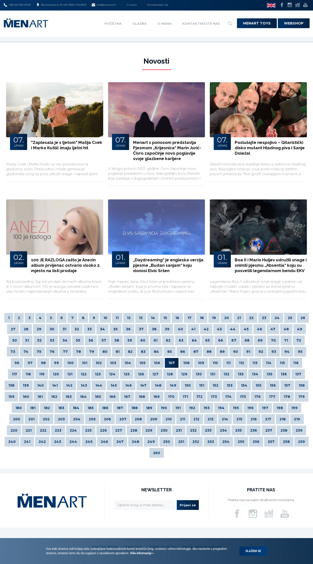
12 (129, 318)
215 (239, 419)
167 (127, 396)
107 (171, 363)
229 (148, 430)
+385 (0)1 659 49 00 (17, 5)
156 (273, 385)
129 (184, 374)
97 (30, 363)
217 (268, 419)
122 (84, 374)
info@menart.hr (104, 5)
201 (31, 419)
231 (179, 430)
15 (165, 318)
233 (208, 430)
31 (64, 329)
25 (290, 318)
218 (282, 419)
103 (113, 363)
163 (69, 396)
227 (118, 430)
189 (149, 408)
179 (301, 396)
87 (195, 351)
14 (153, 318)
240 (12, 441)
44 (232, 329)
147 (143, 385)
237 (268, 430)
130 (199, 374)
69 (260, 340)
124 (112, 374)
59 (129, 340)
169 (156, 396)
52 (39, 340)
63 (181, 340)
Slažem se (253, 551)
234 (223, 430)
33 (89, 329)
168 (142, 396)
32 (77, 329)
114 (268, 363)
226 (103, 430)
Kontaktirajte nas (157, 4)
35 (115, 329)
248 (135, 441)
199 (294, 408)
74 (25, 351)
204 (76, 419)
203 (61, 419)
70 (273, 340)
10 (105, 318)
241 (27, 441)
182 (47, 408)
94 (287, 351)
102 (99, 363)
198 (280, 408)
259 (301, 441)
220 (14, 430)
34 (102, 329)
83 (143, 351)
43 (219, 329)
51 (27, 340)
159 (11, 396)
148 (158, 385)
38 (154, 329)
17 (189, 318)
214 (225, 419)
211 (182, 419)
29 (39, 329)
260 (156, 453)
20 (226, 318)
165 (98, 396)
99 (56, 363)
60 (142, 340)
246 (104, 441)
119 (42, 374)
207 (122, 419)
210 (169, 419)
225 (88, 430)
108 (186, 363)
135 (269, 374)
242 (42, 441)
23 (264, 318)
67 (233, 340)
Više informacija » (141, 553)
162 (54, 396)
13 (141, 318)
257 (271, 441)
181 (32, 408)
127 (155, 374)
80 (104, 351)
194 (221, 408)
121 (69, 374)
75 (39, 351)
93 (273, 351)
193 (206, 408)
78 (78, 351)
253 (210, 441)
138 (11, 385)
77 (65, 351)
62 (168, 340)
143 (84, 385)
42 (206, 329)
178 (287, 396)
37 (141, 329)
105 (142, 363)
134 (255, 374)
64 (194, 340)
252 (195, 441)
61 (155, 340)
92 (260, 351)
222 (43, 430)
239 (299, 430)
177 (272, 396)
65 (207, 340)
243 (57, 441)
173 (214, 396)
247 (119, 441)
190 (164, 408)
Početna (113, 23)
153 (230, 385)
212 (196, 419)
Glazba (139, 23)
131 (212, 374)
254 (225, 441)
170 (171, 396)
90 (235, 351)
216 (254, 419)
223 (58, 430)
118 (28, 374)
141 (55, 385)
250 (166, 441)
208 (138, 419)
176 (257, 396)
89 (222, 351)
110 (215, 363)
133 (241, 374)
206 (107, 419)
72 (298, 340)
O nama (132, 4)
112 (241, 363)
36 (128, 329)
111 (228, 363)
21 (239, 318)
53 (52, 340)
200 (16, 419)
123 (98, 374)
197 (265, 408)
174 (228, 396)
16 (177, 318)
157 (287, 385)
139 (26, 385)
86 (182, 351)
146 (128, 385)
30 (52, 329)
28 (26, 329)
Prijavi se (188, 505)
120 (56, 374)
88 (209, 351)
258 (286, 441)
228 (133, 430)
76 (52, 351)
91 (248, 351)
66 (220, 340)
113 (254, 363)
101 (84, 363)
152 (215, 385)
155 (258, 385)
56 (91, 340)
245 (88, 441)
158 (302, 385)
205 (92, 419)
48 (286, 329)
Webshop (293, 23)
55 (78, 340)
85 (169, 351)
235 (238, 430)
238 (283, 430)
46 (259, 329)
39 (167, 329)
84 (156, 351)
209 (153, 419)
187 (120, 408)
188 (134, 408)
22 (251, 318)
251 (181, 441)
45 (246, 329)
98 (43, 363)
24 (277, 318)
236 (253, 430)
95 (300, 351)
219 (297, 419)
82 (130, 351)
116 (296, 363)
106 (157, 363)
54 (65, 340)
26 (303, 318)
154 (244, 385)
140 (40, 385)
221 (29, 430)
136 (284, 374)
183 (61, 408)
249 (151, 441)
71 (286, 340)
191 (178, 408)
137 (298, 374)
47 (272, 329)
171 (185, 396)
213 (210, 419)
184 (76, 408)
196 (250, 408)
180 (18, 408)
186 (105, 408)
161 (40, 396)
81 (118, 351)
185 (91, 408)
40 (180, 329)
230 (164, 430)
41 (193, 329)
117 (14, 374)
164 (83, 396)
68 (247, 340)
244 (73, 441)
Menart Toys (257, 23)
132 (226, 374)
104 (127, 363)
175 (243, 396)
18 (202, 318)
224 (73, 430)
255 (241, 441)
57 (103, 340)
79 (91, 351)
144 (98, 385)
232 (193, 430)
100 (70, 363)
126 (141, 374)
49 (299, 329)
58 (116, 340)
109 (201, 363)
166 (112, 396)
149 (173, 385)
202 (46, 419)
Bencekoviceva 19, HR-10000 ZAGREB (61, 5)
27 (13, 329)
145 (114, 385)
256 (256, 441)
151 (201, 385)
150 (188, 385)
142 (69, 385)
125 (127, 374)
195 (236, 408)
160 (26, 396)
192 (192, 408)
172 (199, 396)
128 (170, 374)
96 (16, 363)
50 (14, 340)
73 (13, 351)
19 (214, 318)
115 (282, 363)
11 (117, 318)
